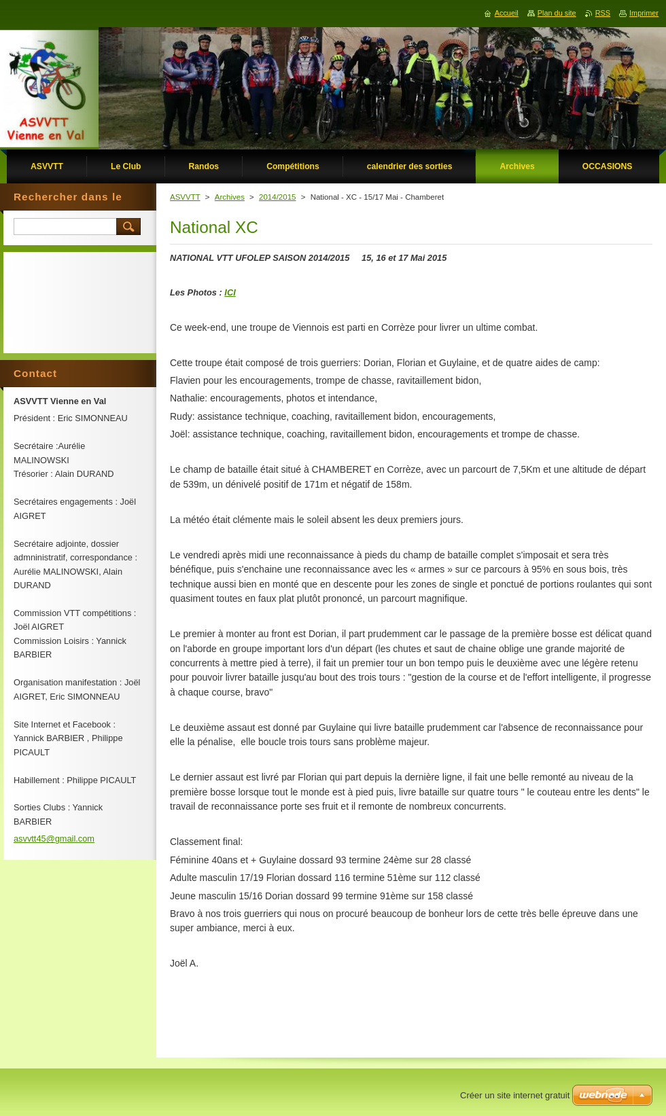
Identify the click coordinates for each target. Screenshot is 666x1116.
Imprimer (644, 13)
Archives (230, 197)
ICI (229, 292)
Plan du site (557, 13)
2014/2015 (277, 197)
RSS (602, 13)
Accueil (507, 13)
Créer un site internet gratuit (514, 1095)
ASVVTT (185, 197)
